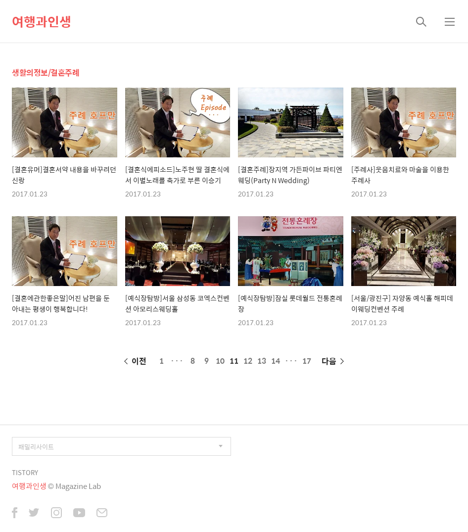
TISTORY (25, 472)
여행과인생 (41, 21)
